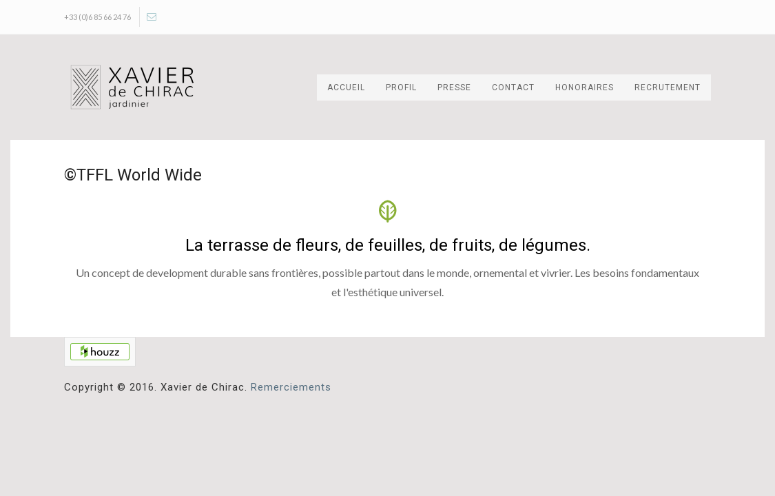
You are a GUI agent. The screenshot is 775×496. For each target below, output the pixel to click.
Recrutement (667, 87)
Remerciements (291, 387)
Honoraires (584, 87)
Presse (454, 87)
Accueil (346, 87)
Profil (401, 87)
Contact (513, 87)
